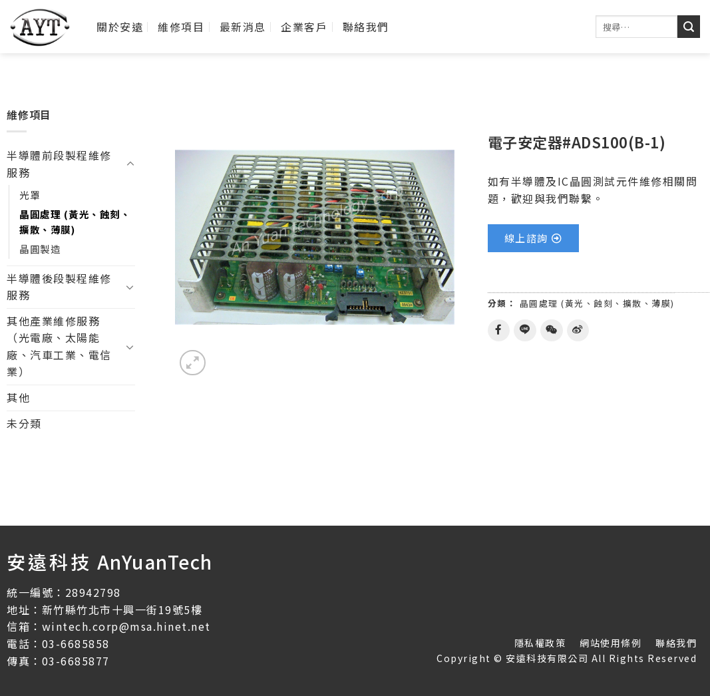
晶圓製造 (40, 249)
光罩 (29, 195)
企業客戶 (304, 27)
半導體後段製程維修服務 (59, 286)
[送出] (688, 26)
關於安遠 (119, 27)
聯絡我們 (366, 27)
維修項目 (181, 27)
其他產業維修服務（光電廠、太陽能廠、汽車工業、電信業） (59, 346)
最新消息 (243, 27)
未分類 (24, 423)
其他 (18, 397)
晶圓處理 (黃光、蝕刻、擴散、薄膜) (74, 221)
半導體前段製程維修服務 (59, 163)
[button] (534, 238)
